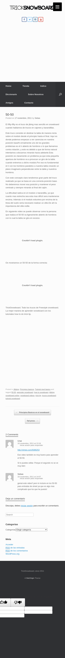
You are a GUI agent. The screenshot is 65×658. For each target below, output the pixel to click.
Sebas (37, 118)
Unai (20, 441)
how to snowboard (41, 392)
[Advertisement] (32, 54)
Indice (43, 86)
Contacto (28, 103)
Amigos (9, 103)
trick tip (38, 395)
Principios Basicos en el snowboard (32, 412)
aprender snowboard (25, 392)
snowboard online (12, 395)
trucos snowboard (49, 395)
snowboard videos (27, 395)
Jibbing (16, 389)
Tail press (32, 421)
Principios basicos (27, 389)
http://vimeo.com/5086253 (29, 450)
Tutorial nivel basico (43, 389)
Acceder (9, 544)
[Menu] (57, 6)
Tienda (25, 86)
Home (8, 86)
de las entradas (15, 547)
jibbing (51, 392)
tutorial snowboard (13, 398)
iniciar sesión (27, 505)
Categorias (11, 529)
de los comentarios (17, 550)
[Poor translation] (18, 602)
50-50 (10, 114)
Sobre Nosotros (36, 94)
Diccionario (11, 94)
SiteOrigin (30, 578)
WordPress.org (12, 554)
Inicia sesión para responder (31, 445)
